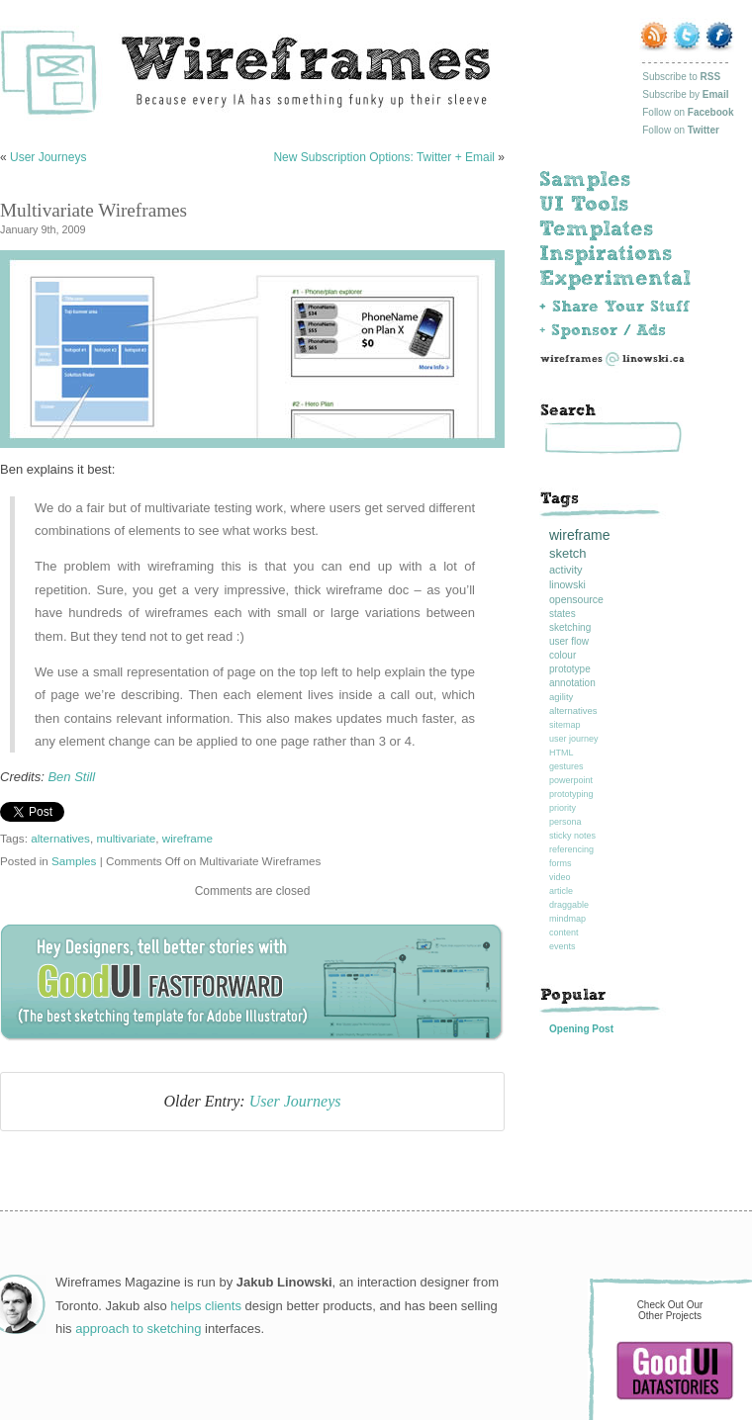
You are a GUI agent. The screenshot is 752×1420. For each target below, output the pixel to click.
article (561, 891)
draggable (569, 905)
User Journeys (48, 157)
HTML (561, 752)
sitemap (565, 725)
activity (566, 570)
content (564, 932)
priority (562, 808)
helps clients (205, 1305)
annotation (572, 682)
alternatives (60, 838)
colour (562, 655)
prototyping (571, 794)
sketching (570, 627)
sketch (568, 553)
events (562, 946)
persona (565, 822)
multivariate (125, 838)
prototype (570, 669)
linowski (567, 584)
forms (560, 863)
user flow (569, 641)
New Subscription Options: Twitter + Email (384, 157)
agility (561, 696)
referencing (571, 849)
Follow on (687, 112)
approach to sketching (138, 1328)
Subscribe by (685, 94)
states (562, 613)
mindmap (567, 919)
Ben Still (71, 776)
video (560, 877)
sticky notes (572, 836)
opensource (576, 599)
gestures (566, 766)
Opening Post (581, 1028)
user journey (574, 739)
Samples (73, 860)
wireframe (187, 838)
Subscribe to (681, 76)
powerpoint (571, 780)
